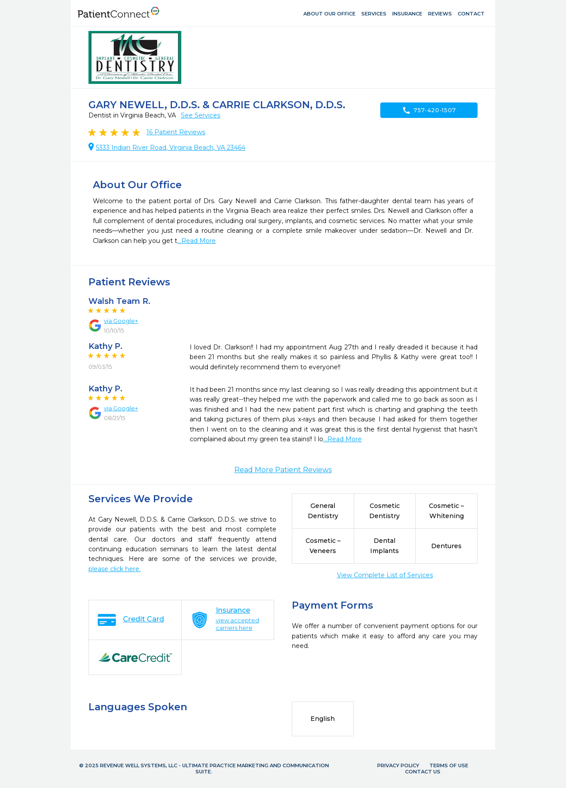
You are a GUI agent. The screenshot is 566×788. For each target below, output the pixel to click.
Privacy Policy (398, 765)
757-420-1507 (429, 110)
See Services (200, 115)
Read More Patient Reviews (283, 470)
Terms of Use (448, 765)
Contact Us (422, 772)
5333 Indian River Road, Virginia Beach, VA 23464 (170, 148)
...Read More (196, 241)
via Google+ (121, 320)
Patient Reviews (175, 132)
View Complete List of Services (385, 575)
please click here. (114, 569)
